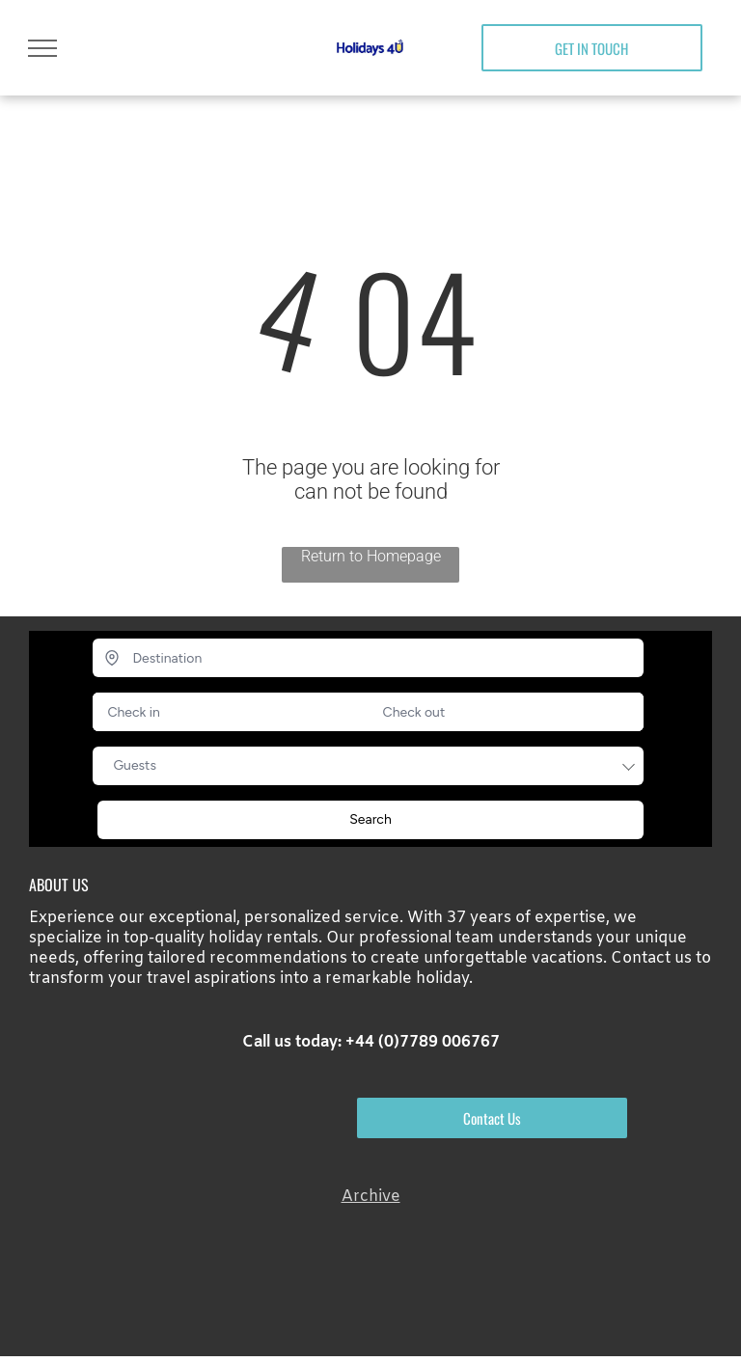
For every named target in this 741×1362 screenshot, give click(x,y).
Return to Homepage (371, 556)
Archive (371, 1196)
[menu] (42, 48)
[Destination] (368, 658)
